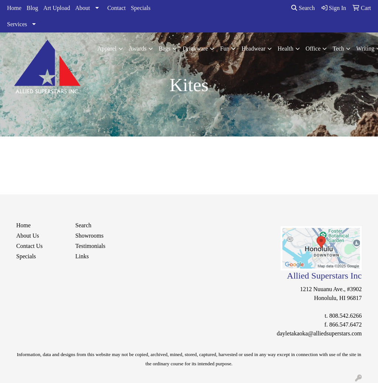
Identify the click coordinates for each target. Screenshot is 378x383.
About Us (27, 235)
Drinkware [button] (195, 48)
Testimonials (90, 246)
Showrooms (89, 235)
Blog (32, 8)
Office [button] (313, 48)
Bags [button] (165, 48)
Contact (116, 8)
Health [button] (285, 48)
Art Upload (56, 8)
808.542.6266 (345, 316)
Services (17, 24)
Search (303, 8)
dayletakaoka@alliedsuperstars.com (319, 333)
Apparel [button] (107, 48)
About (82, 8)
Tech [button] (338, 48)
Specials (140, 8)
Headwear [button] (253, 48)
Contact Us (29, 246)
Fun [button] (224, 48)
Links (82, 256)
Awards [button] (138, 48)
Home (14, 8)
